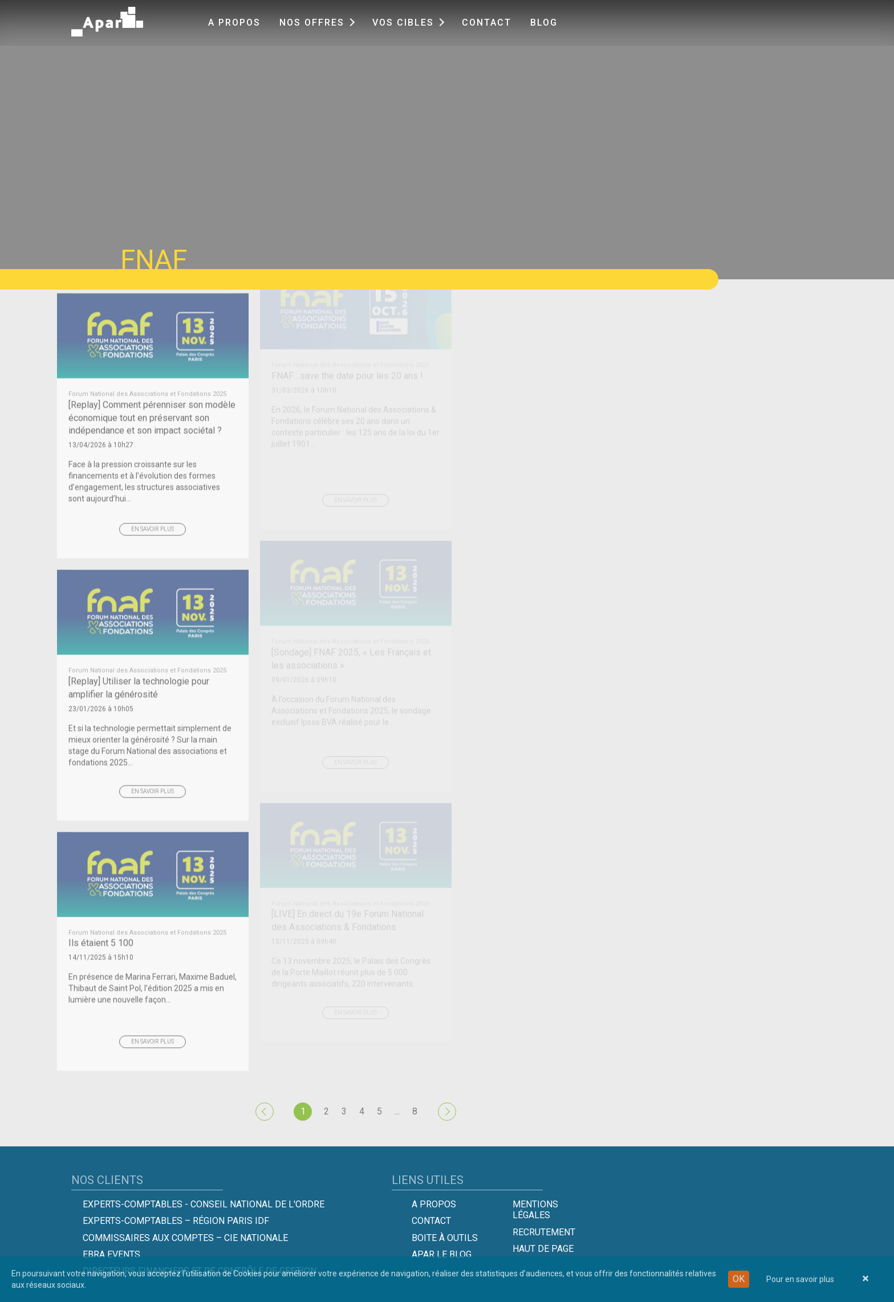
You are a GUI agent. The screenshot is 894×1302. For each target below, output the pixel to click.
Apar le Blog (442, 1254)
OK (739, 1278)
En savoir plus (152, 506)
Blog (544, 22)
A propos (234, 22)
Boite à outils (445, 1237)
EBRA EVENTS (111, 1254)
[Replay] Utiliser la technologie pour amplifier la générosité (152, 660)
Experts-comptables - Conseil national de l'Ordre (203, 1204)
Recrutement (544, 1232)
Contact (486, 22)
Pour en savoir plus (800, 1279)
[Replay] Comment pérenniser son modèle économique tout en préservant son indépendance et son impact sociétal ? (152, 390)
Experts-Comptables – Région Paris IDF (176, 1220)
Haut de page (543, 1248)
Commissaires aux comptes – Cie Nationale (185, 1237)
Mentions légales (535, 1209)
